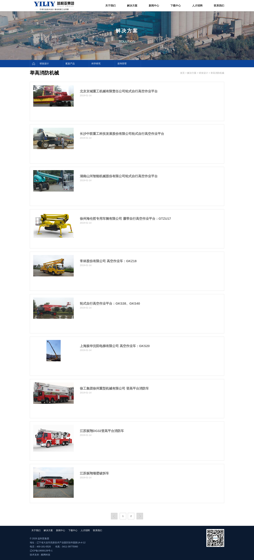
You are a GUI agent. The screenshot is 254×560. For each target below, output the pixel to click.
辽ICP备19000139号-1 (41, 550)
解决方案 (132, 5)
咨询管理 (122, 63)
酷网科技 (45, 554)
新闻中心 (154, 5)
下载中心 (175, 5)
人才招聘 (197, 5)
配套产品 (70, 63)
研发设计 (44, 63)
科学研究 (96, 63)
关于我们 (110, 5)
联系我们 (219, 5)
